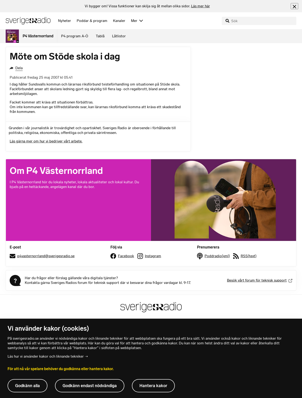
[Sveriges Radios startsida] (28, 20)
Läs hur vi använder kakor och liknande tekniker (46, 356)
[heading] (147, 6)
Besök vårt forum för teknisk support (259, 280)
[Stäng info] (294, 6)
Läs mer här (200, 6)
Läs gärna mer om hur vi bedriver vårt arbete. (46, 141)
